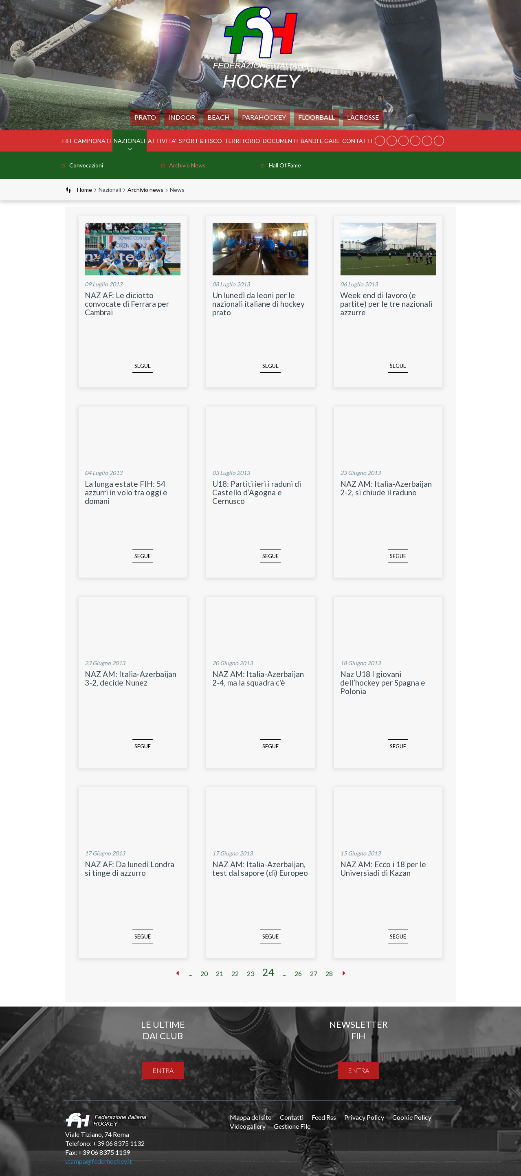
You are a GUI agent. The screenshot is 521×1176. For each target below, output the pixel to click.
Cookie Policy (411, 1117)
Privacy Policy (364, 1117)
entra (163, 1070)
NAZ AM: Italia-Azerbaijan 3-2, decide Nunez (130, 678)
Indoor (181, 117)
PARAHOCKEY (264, 117)
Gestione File (292, 1126)
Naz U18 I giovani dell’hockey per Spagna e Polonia (382, 682)
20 (204, 973)
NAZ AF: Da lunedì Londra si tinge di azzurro (129, 868)
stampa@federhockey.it (98, 1161)
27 (313, 973)
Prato (145, 117)
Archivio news (187, 165)
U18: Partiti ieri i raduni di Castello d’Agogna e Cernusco (256, 492)
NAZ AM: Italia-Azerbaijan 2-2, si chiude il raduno (386, 488)
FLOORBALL (316, 117)
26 (298, 973)
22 (235, 973)
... (190, 973)
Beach (218, 117)
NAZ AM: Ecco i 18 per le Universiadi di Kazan (383, 868)
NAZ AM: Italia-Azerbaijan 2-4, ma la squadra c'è (258, 678)
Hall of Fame (285, 165)
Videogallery (248, 1126)
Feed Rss (324, 1117)
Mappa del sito (251, 1117)
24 (268, 971)
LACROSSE (363, 117)
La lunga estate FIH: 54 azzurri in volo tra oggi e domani (126, 492)
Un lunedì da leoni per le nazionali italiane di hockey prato (258, 303)
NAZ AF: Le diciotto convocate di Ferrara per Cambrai (127, 303)
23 (250, 973)
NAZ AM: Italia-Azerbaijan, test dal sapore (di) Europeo (260, 868)
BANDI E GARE (320, 140)
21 (219, 973)
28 (329, 973)
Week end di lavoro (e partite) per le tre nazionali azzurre (386, 303)
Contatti (357, 140)
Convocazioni (86, 165)
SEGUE (131, 372)
